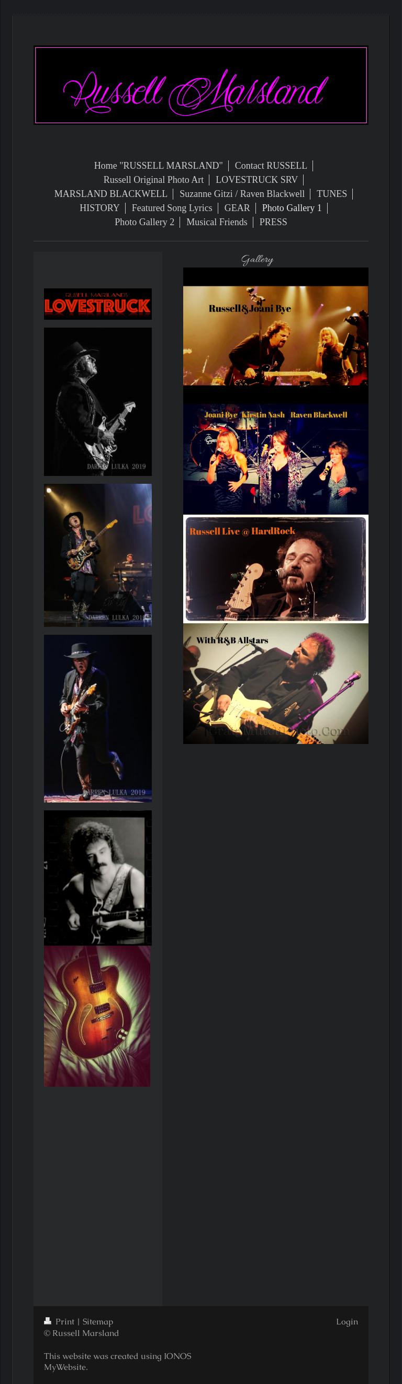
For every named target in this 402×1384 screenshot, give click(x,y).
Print (60, 1322)
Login (347, 1322)
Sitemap (98, 1322)
